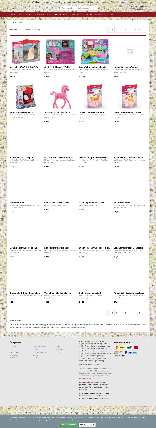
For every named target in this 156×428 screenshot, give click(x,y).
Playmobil (59, 349)
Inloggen (131, 2)
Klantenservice (94, 2)
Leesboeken (61, 15)
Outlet (113, 15)
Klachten (105, 2)
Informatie (45, 2)
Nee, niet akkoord (87, 425)
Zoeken (100, 8)
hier (85, 389)
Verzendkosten (69, 2)
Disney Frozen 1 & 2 (40, 352)
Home (12, 22)
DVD (28, 15)
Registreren (141, 2)
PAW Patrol (77, 15)
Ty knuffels (15, 15)
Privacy (121, 2)
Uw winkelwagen (138, 6)
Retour (113, 2)
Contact (80, 2)
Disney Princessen (96, 15)
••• (135, 29)
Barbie (58, 352)
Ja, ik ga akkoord (69, 425)
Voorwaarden (57, 2)
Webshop (35, 2)
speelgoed (20, 22)
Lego (58, 347)
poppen (35, 355)
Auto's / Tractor (42, 15)
